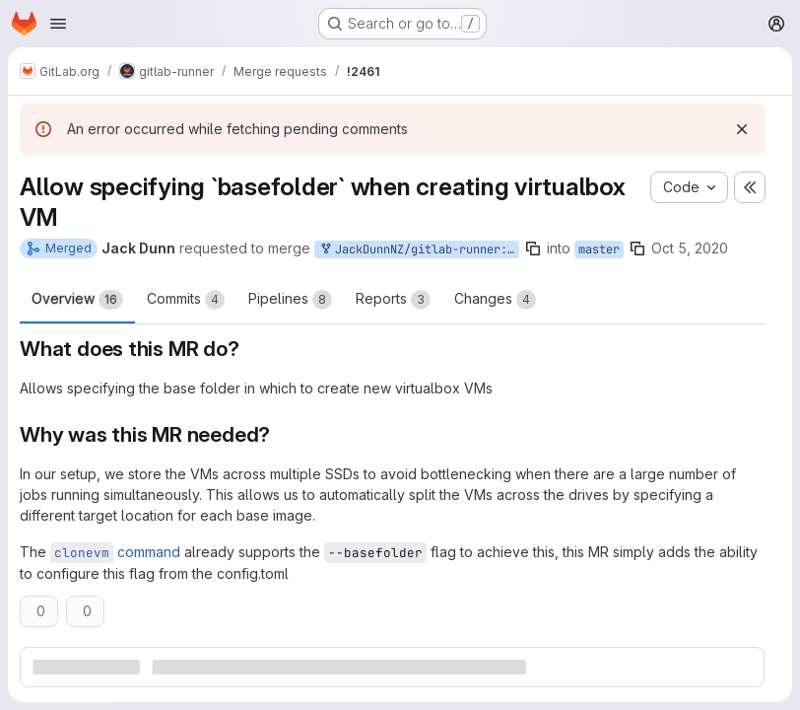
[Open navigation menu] (58, 23)
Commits (186, 300)
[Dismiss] (742, 129)
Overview (77, 300)
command (115, 551)
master (599, 249)
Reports (393, 300)
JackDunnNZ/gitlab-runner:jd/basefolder (418, 250)
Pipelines (290, 300)
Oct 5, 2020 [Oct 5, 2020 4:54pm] (689, 248)
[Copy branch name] (533, 248)
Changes (495, 300)
